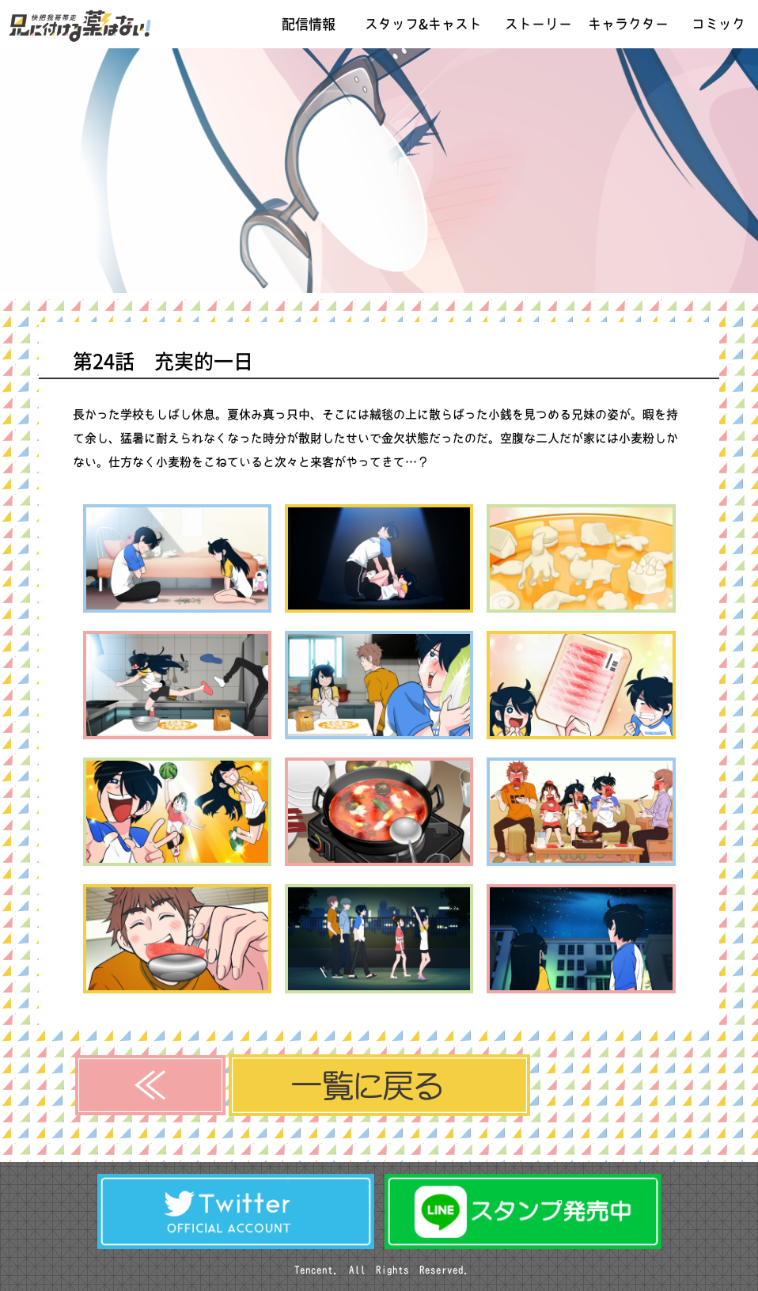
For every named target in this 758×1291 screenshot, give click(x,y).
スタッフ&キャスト (423, 24)
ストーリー (538, 24)
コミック (718, 24)
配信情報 (308, 24)
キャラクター (628, 24)
